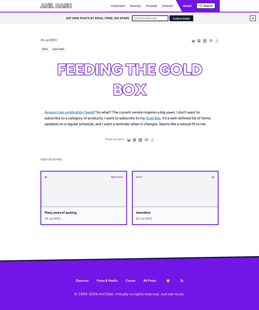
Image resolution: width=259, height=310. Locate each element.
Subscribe (181, 18)
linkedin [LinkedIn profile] (167, 6)
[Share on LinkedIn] (204, 41)
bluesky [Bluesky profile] (135, 6)
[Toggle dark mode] (168, 281)
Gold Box (153, 118)
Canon (130, 281)
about (187, 6)
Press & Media (107, 281)
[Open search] (205, 6)
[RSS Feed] (182, 280)
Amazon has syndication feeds (69, 112)
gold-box (58, 49)
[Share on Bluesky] (193, 41)
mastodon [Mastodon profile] (118, 6)
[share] (217, 41)
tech (45, 49)
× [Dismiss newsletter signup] (253, 18)
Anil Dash (55, 5)
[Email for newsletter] (150, 18)
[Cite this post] (211, 40)
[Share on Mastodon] (199, 41)
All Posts (149, 281)
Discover (82, 281)
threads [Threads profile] (151, 6)
